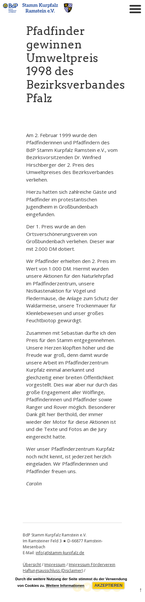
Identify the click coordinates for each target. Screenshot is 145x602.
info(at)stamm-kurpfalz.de (60, 553)
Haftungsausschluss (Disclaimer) (53, 570)
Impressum (54, 564)
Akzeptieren (108, 585)
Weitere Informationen (65, 586)
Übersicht (32, 564)
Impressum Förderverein (92, 564)
